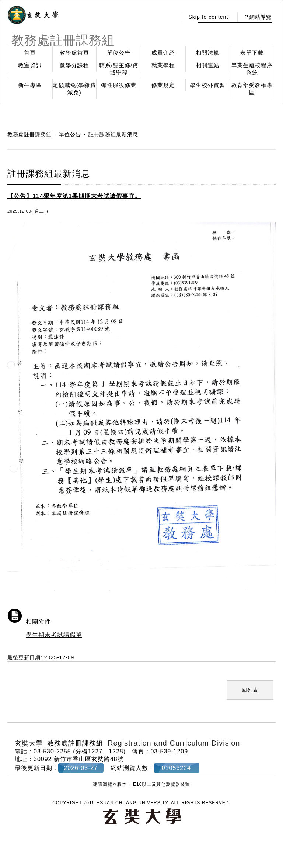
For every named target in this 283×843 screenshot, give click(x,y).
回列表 (250, 690)
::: (169, 17)
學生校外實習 (207, 85)
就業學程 (163, 65)
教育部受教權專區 (252, 89)
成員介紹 (163, 52)
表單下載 (252, 52)
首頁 (30, 52)
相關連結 (207, 65)
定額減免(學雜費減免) (74, 89)
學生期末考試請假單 (54, 635)
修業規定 (163, 85)
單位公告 (118, 52)
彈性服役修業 (118, 85)
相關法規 (207, 52)
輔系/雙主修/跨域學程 (118, 69)
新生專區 (30, 85)
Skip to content (208, 17)
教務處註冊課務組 (29, 134)
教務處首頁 (74, 52)
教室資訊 (30, 65)
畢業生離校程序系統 (252, 69)
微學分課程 (74, 65)
